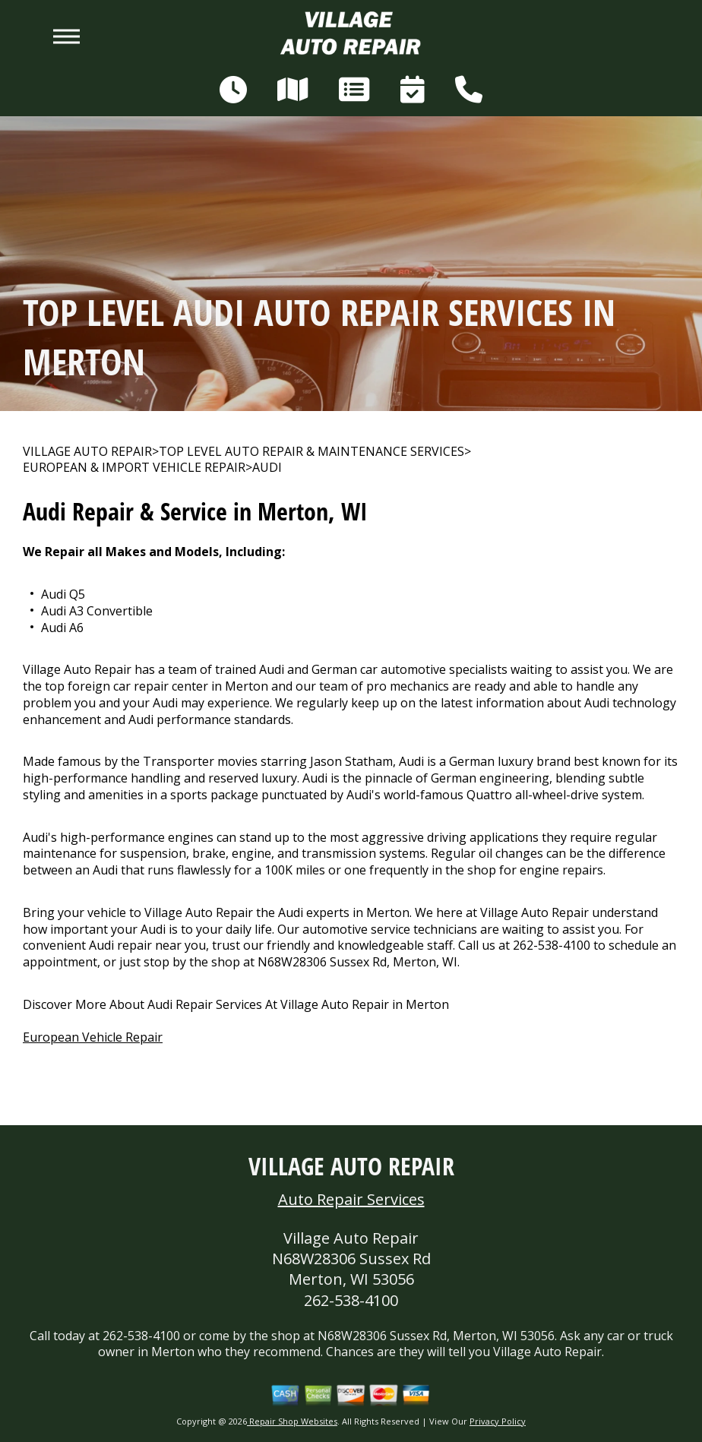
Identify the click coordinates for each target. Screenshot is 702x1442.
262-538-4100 (551, 945)
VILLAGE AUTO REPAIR (87, 452)
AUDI (267, 468)
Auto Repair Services (351, 1199)
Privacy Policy (498, 1421)
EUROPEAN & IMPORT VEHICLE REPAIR (134, 468)
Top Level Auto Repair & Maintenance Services (311, 452)
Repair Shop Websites (292, 1421)
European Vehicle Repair (93, 1037)
